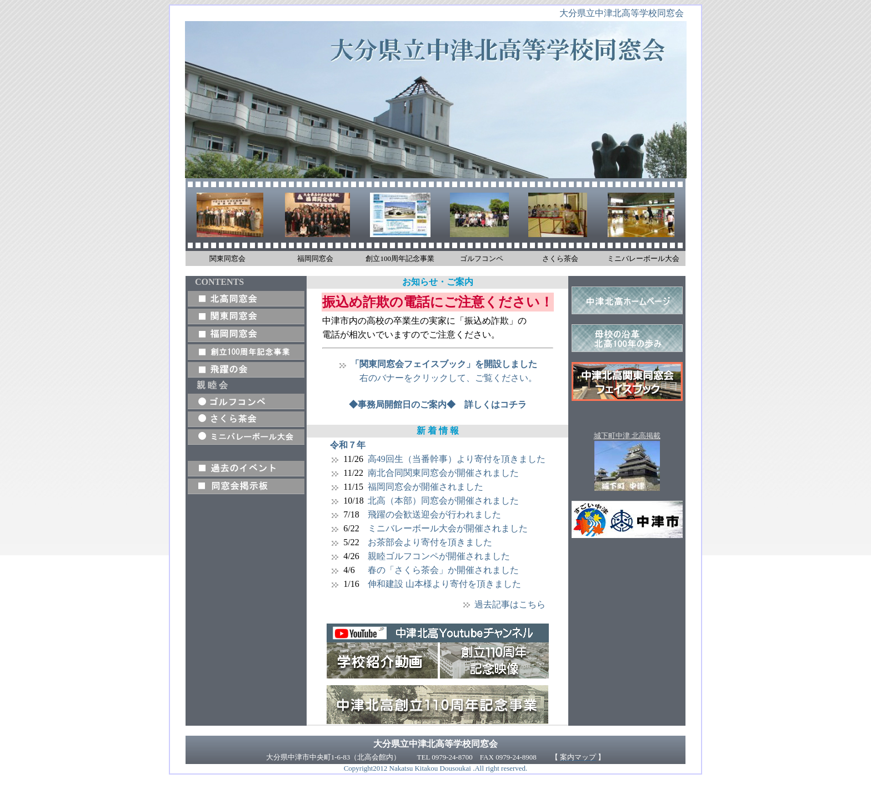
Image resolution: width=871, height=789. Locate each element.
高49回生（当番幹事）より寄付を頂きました (456, 459)
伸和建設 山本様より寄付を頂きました (444, 584)
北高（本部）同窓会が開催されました (443, 500)
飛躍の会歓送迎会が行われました (434, 514)
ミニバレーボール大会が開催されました (448, 528)
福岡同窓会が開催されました (425, 486)
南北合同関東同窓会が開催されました (443, 473)
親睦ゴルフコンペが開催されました (439, 556)
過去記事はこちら (509, 604)
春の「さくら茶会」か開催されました (443, 570)
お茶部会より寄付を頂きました (430, 542)
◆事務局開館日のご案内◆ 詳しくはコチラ (438, 404)
